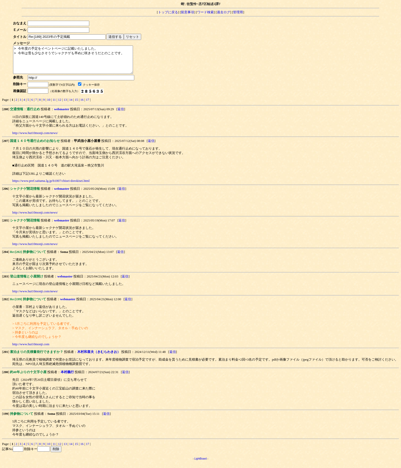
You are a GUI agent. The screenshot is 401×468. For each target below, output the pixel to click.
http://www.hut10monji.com (30, 349)
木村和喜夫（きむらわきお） (98, 357)
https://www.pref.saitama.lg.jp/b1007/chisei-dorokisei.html (51, 186)
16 (82, 105)
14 (70, 105)
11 (54, 105)
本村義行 (67, 377)
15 (76, 105)
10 (48, 105)
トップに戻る (168, 12)
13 (65, 105)
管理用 (238, 12)
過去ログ (223, 12)
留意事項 (187, 12)
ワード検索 (205, 12)
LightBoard (200, 464)
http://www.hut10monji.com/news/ (35, 138)
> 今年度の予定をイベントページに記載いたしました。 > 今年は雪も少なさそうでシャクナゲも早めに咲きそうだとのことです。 (80, 62)
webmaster (61, 114)
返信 (120, 114)
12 (59, 105)
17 (87, 105)
